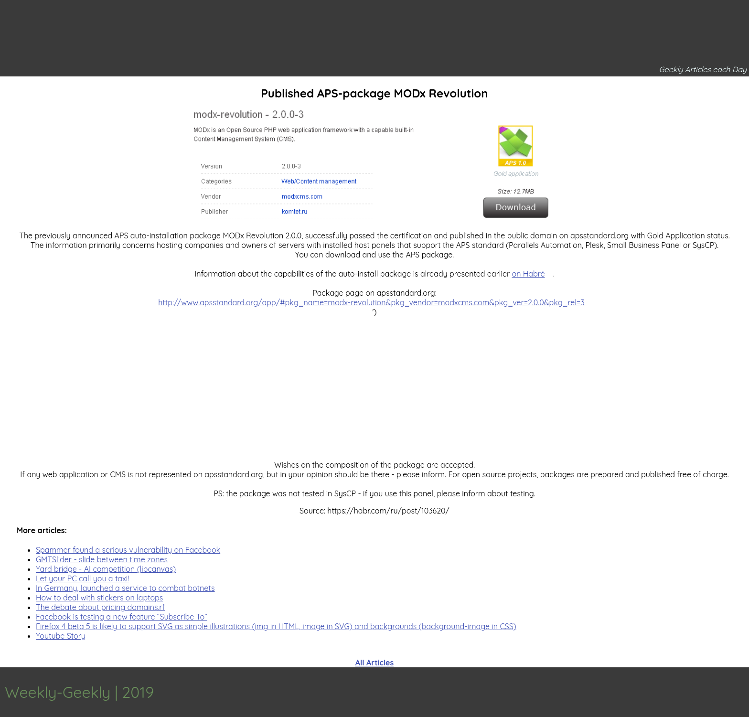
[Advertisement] (374, 383)
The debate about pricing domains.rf (100, 607)
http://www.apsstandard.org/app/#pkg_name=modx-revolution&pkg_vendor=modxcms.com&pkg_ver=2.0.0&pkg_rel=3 (371, 302)
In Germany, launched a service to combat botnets (125, 588)
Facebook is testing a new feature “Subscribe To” (121, 616)
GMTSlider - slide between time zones (102, 559)
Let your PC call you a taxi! (82, 578)
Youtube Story (61, 636)
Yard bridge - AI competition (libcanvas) (106, 569)
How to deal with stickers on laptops (99, 597)
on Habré (528, 273)
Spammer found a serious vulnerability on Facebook (128, 550)
